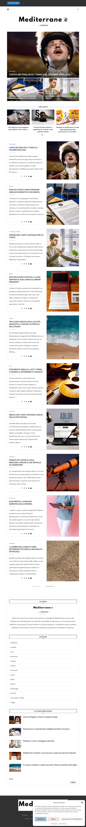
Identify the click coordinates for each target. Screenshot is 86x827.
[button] (82, 803)
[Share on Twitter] (26, 176)
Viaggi (13, 702)
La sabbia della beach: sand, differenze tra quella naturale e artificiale (25, 549)
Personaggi (14, 689)
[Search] (78, 9)
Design (13, 666)
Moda (13, 679)
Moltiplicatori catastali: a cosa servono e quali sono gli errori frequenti (25, 279)
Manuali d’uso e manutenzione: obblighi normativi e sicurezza (22, 97)
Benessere (14, 656)
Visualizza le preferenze (71, 819)
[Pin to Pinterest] (28, 176)
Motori (13, 684)
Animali (13, 647)
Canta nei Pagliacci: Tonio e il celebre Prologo (40, 74)
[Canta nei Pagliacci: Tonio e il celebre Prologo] (43, 55)
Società (13, 693)
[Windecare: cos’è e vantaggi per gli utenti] (61, 89)
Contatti (25, 815)
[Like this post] (22, 176)
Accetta (40, 819)
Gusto (13, 675)
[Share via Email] (31, 176)
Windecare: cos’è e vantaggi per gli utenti (38, 741)
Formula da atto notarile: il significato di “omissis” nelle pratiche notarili (43, 129)
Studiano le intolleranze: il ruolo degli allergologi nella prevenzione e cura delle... (67, 129)
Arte (12, 652)
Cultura (13, 661)
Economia (14, 670)
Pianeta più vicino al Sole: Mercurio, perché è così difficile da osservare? (25, 462)
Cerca (11, 779)
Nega (53, 819)
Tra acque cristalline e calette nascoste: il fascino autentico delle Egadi (24, 324)
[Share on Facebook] (24, 176)
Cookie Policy (54, 823)
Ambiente (14, 643)
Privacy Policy (62, 823)
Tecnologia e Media (17, 698)
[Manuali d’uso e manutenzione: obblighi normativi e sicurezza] (25, 89)
